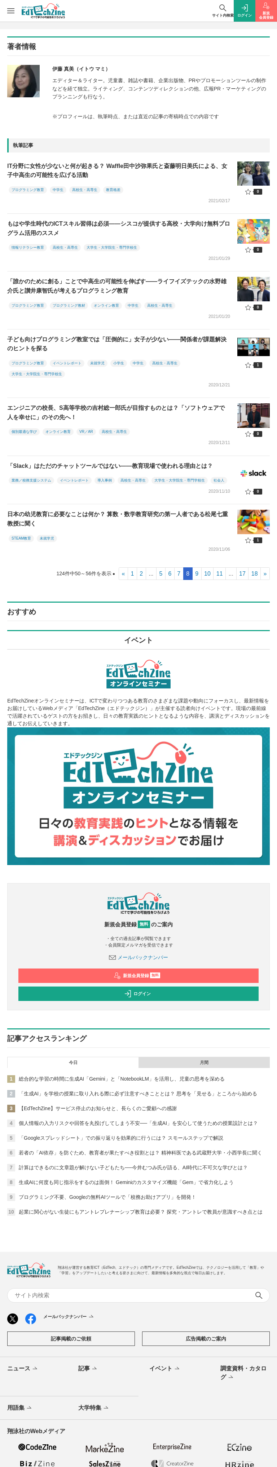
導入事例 (104, 480)
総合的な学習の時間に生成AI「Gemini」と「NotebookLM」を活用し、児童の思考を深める (122, 1079)
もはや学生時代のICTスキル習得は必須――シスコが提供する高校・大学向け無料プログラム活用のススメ (118, 228)
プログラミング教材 (69, 305)
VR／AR (86, 432)
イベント (165, 1369)
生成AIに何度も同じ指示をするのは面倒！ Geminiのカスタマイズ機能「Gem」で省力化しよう (126, 1182)
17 (242, 574)
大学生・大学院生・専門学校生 (112, 247)
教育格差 (113, 190)
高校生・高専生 (84, 190)
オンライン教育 (106, 305)
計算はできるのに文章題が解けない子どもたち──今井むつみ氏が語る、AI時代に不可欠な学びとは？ (133, 1167)
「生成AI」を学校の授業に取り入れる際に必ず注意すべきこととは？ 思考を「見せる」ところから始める (138, 1093)
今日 (73, 1062)
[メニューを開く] (11, 11)
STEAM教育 (21, 538)
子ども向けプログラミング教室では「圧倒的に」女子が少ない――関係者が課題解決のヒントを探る (117, 344)
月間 (204, 1062)
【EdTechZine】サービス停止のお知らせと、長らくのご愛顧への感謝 (98, 1108)
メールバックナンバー (138, 957)
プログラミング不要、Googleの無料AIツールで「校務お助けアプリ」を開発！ (107, 1197)
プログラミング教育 (28, 190)
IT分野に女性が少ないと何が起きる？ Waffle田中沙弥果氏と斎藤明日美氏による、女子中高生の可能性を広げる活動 (117, 170)
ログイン (137, 993)
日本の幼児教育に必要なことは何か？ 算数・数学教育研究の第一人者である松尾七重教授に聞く (117, 519)
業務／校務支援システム (31, 480)
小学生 (118, 363)
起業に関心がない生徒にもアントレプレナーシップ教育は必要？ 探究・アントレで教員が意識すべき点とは (141, 1212)
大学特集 (94, 1408)
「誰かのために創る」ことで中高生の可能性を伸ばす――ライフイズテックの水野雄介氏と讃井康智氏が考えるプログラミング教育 (117, 286)
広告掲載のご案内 (206, 1339)
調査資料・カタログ (243, 1373)
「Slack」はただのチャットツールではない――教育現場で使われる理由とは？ (110, 466)
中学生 (58, 190)
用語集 (20, 1408)
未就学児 (97, 363)
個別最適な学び (24, 432)
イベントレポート (67, 363)
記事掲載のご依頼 (71, 1339)
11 (219, 574)
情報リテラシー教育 (28, 247)
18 (254, 574)
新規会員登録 (137, 975)
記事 (88, 1369)
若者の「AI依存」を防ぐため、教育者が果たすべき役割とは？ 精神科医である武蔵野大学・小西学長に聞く (140, 1153)
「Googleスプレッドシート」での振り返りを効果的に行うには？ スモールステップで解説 (121, 1138)
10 (207, 574)
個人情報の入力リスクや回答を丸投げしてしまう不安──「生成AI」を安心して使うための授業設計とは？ (138, 1123)
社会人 (219, 480)
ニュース (23, 1369)
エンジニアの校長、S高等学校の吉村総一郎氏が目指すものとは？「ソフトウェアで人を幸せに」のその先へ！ (116, 412)
